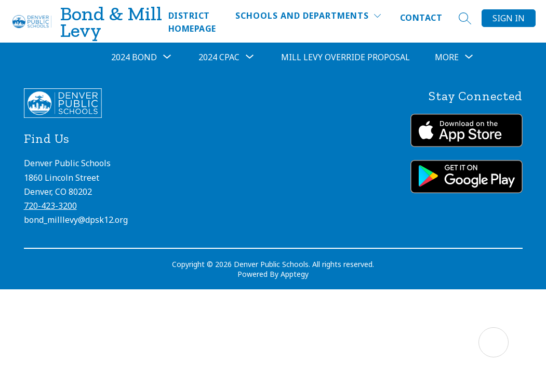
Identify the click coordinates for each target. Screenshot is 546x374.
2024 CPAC (218, 57)
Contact (421, 17)
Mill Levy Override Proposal (345, 57)
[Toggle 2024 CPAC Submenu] (250, 57)
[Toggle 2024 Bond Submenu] (167, 57)
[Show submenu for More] (447, 57)
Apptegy (295, 274)
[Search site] (465, 18)
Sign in (508, 18)
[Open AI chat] (493, 342)
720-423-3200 (50, 205)
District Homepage (192, 22)
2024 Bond (134, 57)
